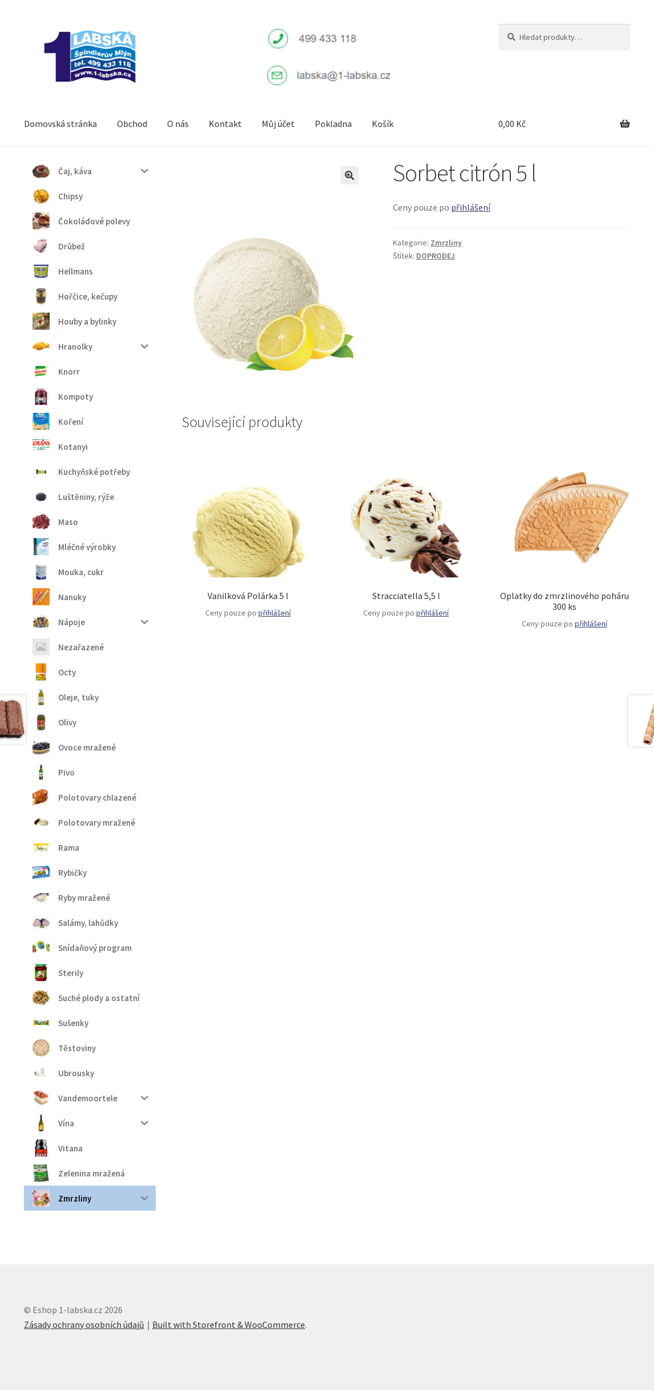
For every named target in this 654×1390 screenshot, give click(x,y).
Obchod (132, 123)
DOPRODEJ (435, 256)
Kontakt (225, 123)
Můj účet (278, 123)
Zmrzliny (446, 242)
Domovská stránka (60, 123)
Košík (382, 123)
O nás (178, 123)
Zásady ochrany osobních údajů (84, 1324)
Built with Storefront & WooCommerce (228, 1324)
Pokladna (333, 123)
